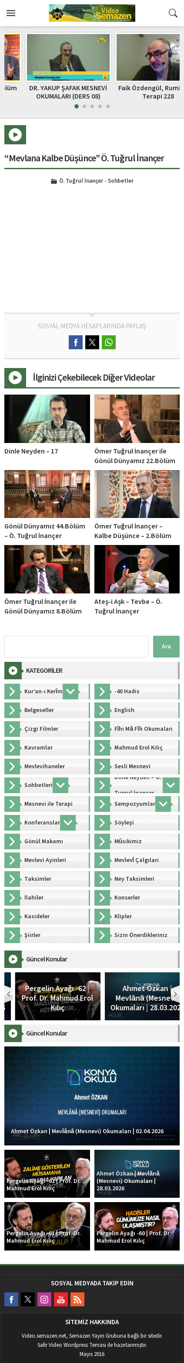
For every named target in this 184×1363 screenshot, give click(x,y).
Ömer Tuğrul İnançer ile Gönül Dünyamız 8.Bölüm (43, 606)
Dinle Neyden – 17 (31, 451)
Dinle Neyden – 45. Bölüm (47, 88)
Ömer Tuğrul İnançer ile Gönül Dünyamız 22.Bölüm (134, 456)
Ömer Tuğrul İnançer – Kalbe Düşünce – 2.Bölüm (132, 531)
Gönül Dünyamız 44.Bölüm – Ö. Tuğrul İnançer (44, 531)
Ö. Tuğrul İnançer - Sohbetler (96, 181)
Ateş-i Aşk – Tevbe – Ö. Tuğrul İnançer (128, 606)
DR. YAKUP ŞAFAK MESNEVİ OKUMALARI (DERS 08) (137, 92)
